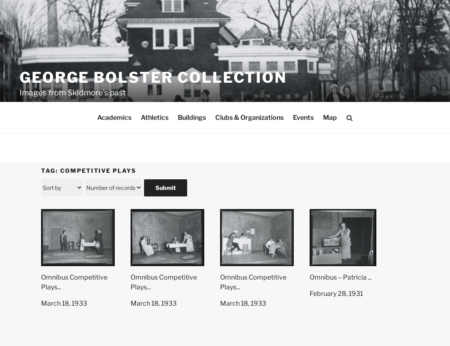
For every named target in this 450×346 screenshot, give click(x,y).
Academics (114, 117)
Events (303, 117)
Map (330, 117)
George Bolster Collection (153, 77)
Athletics (154, 117)
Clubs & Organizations (249, 117)
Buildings (192, 117)
